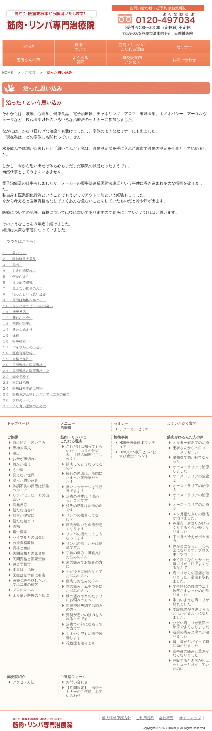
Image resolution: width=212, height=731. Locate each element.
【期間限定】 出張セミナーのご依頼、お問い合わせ (84, 692)
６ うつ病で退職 (19, 282)
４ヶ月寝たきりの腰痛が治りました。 (191, 516)
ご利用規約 (145, 718)
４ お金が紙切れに (19, 271)
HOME (7, 73)
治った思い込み (25, 480)
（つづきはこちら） (20, 241)
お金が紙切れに (25, 459)
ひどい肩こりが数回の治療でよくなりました (191, 625)
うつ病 (18, 470)
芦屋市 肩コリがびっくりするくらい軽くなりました (191, 527)
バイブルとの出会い (29, 537)
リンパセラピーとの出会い (31, 497)
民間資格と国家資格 (29, 553)
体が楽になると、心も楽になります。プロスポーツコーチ (191, 550)
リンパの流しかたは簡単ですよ (84, 545)
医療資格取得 (24, 543)
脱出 (16, 453)
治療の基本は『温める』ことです (82, 498)
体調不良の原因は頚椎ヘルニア (31, 488)
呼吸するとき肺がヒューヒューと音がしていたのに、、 (191, 664)
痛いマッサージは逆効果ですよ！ (84, 489)
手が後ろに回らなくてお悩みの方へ (84, 573)
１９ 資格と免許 (17, 359)
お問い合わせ (77, 682)
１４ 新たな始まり (19, 330)
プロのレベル (24, 590)
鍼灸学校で (22, 564)
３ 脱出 (12, 265)
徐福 (16, 526)
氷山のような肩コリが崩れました (191, 602)
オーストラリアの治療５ (191, 506)
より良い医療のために (31, 595)
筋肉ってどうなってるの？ (84, 466)
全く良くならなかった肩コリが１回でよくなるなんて (191, 564)
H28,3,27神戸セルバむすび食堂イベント (137, 454)
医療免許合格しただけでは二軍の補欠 (31, 582)
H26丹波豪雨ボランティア (137, 444)
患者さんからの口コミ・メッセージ (189, 450)
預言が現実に (24, 515)
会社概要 (166, 718)
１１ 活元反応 (15, 312)
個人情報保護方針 (116, 718)
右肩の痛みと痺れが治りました (191, 634)
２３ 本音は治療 (17, 383)
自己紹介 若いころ (29, 442)
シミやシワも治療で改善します (84, 635)
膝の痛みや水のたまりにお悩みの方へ (84, 598)
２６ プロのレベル (19, 400)
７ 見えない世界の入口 (22, 288)
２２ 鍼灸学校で (15, 377)
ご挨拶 (30, 73)
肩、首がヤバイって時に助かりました (191, 644)
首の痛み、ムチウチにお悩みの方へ (84, 588)
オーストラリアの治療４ (191, 497)
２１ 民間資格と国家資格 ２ (25, 371)
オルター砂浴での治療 (191, 442)
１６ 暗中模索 (14, 341)
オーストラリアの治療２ (191, 478)
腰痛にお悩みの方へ (82, 581)
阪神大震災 (22, 448)
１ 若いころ (14, 253)
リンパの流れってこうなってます (84, 536)
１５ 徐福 (12, 335)
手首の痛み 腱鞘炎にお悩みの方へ (84, 555)
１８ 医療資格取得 (19, 353)
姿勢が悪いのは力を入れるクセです (84, 617)
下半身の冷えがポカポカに (191, 539)
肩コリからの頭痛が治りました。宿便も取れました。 (191, 577)
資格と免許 (22, 548)
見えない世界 (24, 475)
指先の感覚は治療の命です (84, 508)
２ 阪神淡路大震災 (19, 259)
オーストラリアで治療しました (191, 469)
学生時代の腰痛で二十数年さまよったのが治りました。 (191, 590)
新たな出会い (24, 510)
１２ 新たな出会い (17, 318)
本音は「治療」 (25, 569)
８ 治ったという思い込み (24, 294)
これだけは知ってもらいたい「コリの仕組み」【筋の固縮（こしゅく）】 (84, 452)
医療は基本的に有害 (29, 575)
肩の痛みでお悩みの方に (84, 564)
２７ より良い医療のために (24, 406)
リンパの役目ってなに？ (82, 517)
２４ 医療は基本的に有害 (22, 388)
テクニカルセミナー (135, 429)
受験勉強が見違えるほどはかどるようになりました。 (191, 613)
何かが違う (22, 464)
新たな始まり (24, 521)
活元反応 (20, 505)
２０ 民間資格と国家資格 (24, 365)
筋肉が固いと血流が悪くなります (84, 527)
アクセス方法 (24, 682)
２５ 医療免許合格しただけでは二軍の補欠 (37, 394)
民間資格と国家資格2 (30, 559)
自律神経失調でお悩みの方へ (84, 607)
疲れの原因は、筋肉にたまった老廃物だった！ (84, 477)
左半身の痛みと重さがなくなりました (191, 653)
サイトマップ (190, 718)
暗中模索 (20, 532)
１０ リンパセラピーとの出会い (27, 306)
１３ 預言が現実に (17, 324)
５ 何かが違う (19, 277)
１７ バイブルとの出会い (22, 347)
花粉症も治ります (80, 643)
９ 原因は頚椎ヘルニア (24, 300)
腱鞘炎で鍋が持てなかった (191, 459)
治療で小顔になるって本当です (84, 626)
